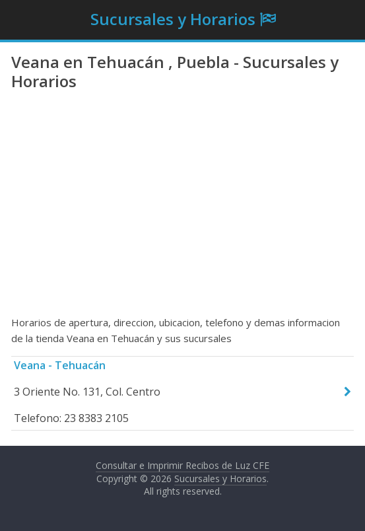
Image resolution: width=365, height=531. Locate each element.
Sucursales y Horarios (172, 19)
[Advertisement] (182, 208)
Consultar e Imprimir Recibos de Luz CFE (182, 465)
